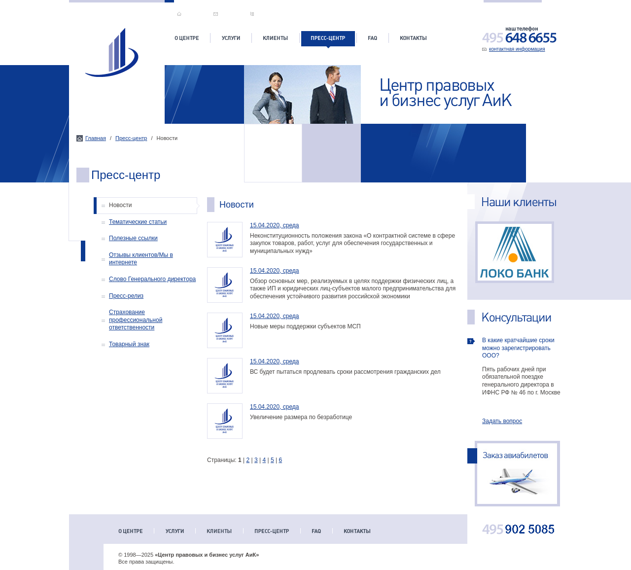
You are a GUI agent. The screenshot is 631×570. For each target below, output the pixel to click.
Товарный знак (129, 344)
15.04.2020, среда (274, 225)
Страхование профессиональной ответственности (135, 320)
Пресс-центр (131, 138)
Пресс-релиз (126, 295)
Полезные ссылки (133, 238)
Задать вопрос (502, 421)
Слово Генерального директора (152, 279)
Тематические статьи (138, 221)
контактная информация (517, 49)
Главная (95, 138)
